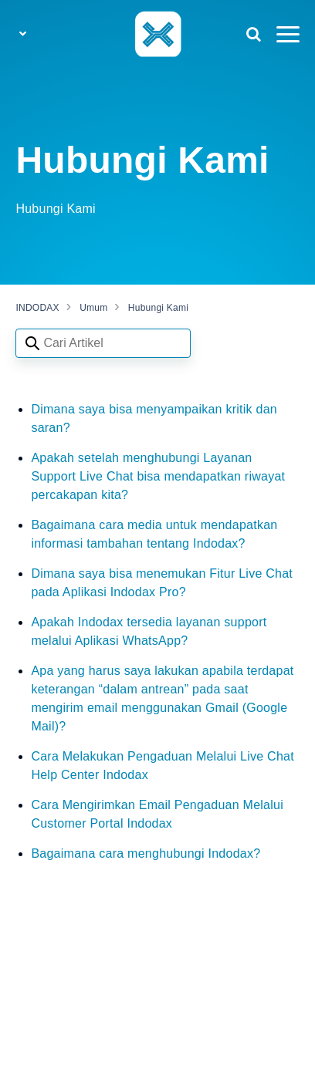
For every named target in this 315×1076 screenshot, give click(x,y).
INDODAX (37, 307)
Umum (93, 307)
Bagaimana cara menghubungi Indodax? (145, 853)
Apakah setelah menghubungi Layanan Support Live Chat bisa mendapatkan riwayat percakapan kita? (158, 476)
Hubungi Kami (158, 307)
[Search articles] (103, 343)
